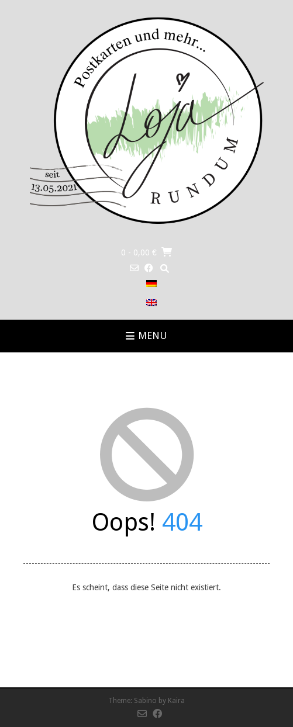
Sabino (145, 701)
